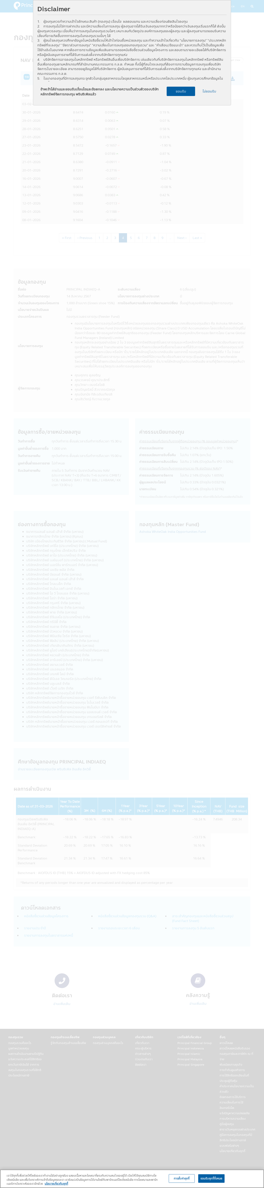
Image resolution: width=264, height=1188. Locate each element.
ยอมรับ (181, 91)
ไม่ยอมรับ (209, 91)
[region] (132, 1179)
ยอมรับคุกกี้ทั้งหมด (211, 1178)
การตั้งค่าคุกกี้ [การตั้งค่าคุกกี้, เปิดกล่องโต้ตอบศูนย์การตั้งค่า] (181, 1178)
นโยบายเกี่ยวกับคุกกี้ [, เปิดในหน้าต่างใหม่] (56, 1184)
